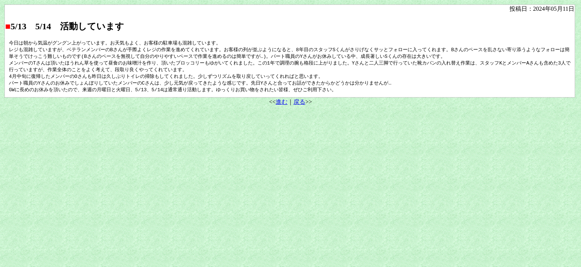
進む (282, 105)
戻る (299, 105)
